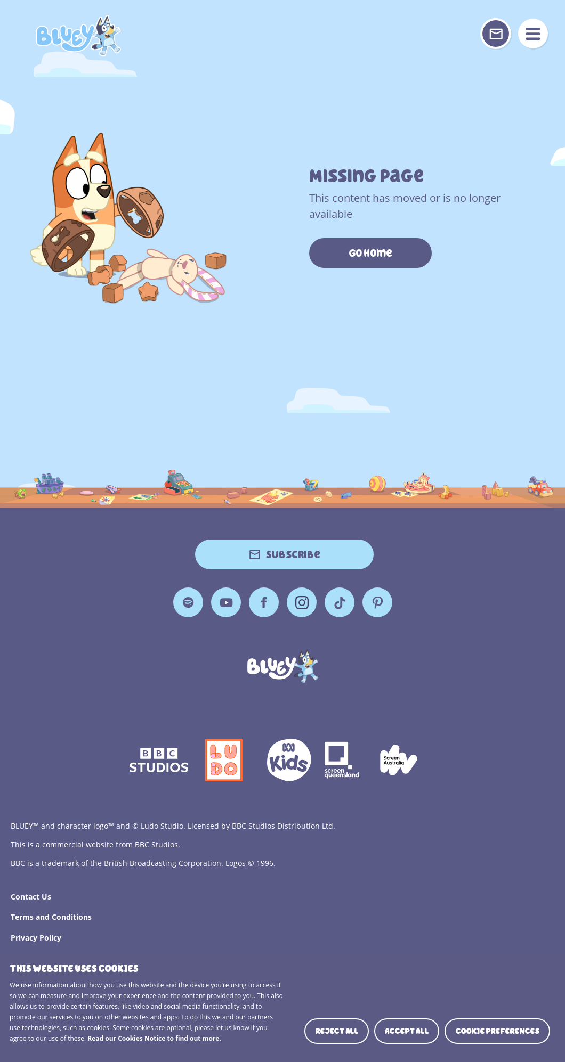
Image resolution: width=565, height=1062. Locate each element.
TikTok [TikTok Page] (339, 602)
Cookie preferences (497, 1031)
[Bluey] (282, 666)
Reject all (336, 1031)
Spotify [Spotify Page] (188, 602)
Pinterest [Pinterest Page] (377, 602)
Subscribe (293, 554)
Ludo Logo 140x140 (224, 760)
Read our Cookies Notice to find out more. (154, 1038)
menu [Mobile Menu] (533, 33)
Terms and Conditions (51, 917)
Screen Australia (398, 760)
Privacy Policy (36, 938)
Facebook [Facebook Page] (264, 602)
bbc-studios (159, 760)
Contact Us (31, 897)
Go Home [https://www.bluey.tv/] (370, 253)
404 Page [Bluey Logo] (78, 35)
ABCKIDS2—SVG (289, 760)
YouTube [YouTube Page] (226, 602)
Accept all (407, 1031)
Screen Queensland (342, 760)
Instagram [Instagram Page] (302, 602)
